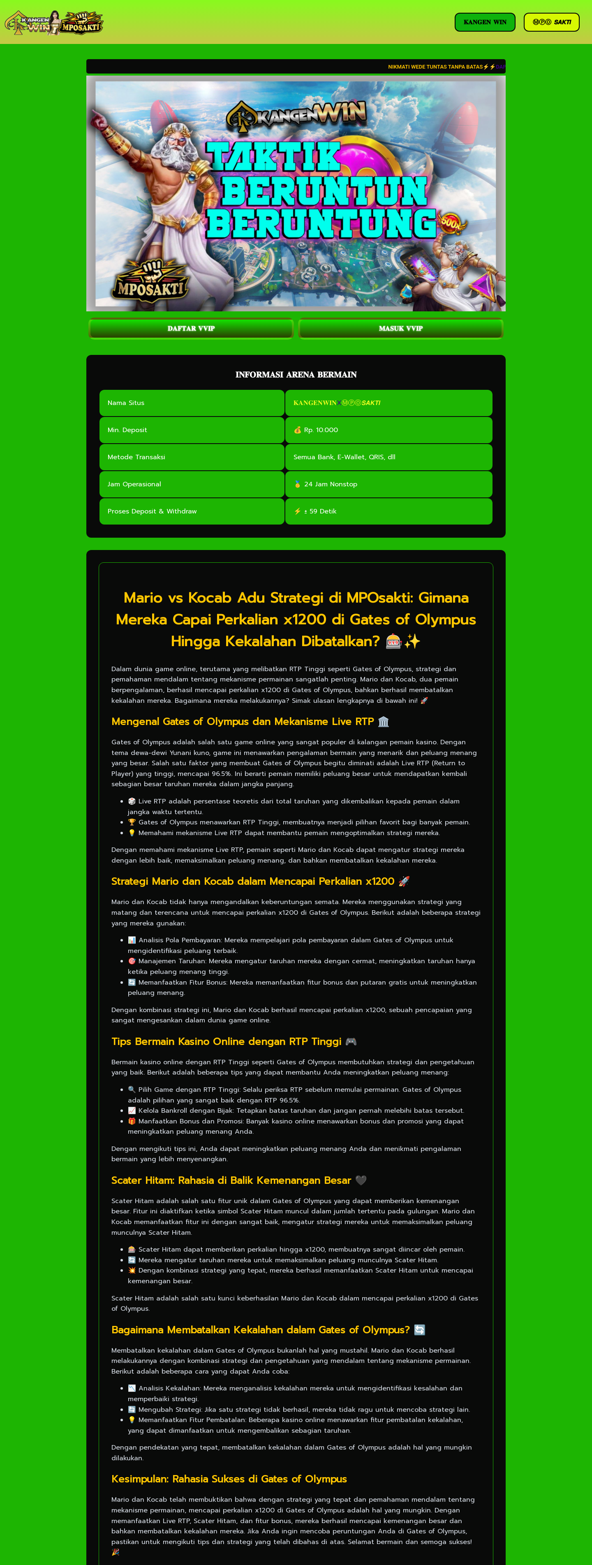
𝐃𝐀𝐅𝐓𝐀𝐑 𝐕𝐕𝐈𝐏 (191, 329)
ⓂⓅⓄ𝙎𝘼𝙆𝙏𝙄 (361, 403)
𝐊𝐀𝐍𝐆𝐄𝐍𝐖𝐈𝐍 (315, 403)
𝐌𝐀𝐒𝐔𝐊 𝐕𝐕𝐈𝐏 (401, 329)
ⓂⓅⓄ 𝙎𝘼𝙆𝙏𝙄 (552, 22)
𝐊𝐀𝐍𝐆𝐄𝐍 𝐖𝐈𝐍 (485, 22)
